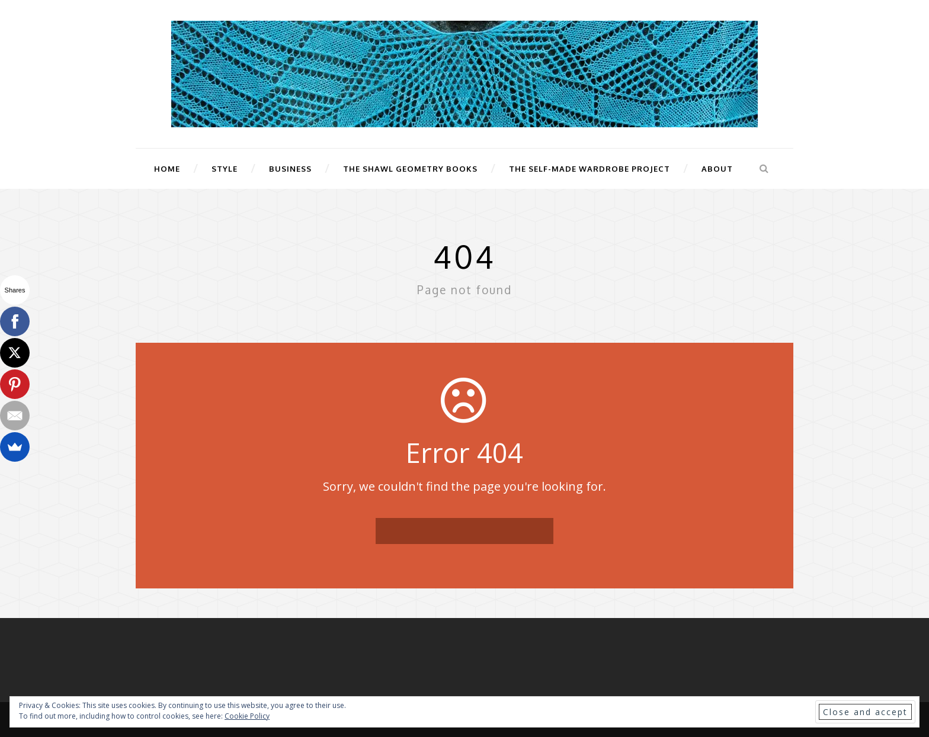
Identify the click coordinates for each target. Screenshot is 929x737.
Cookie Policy (247, 716)
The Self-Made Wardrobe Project (589, 168)
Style (225, 168)
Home (167, 168)
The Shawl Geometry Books (410, 168)
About (717, 168)
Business (290, 168)
